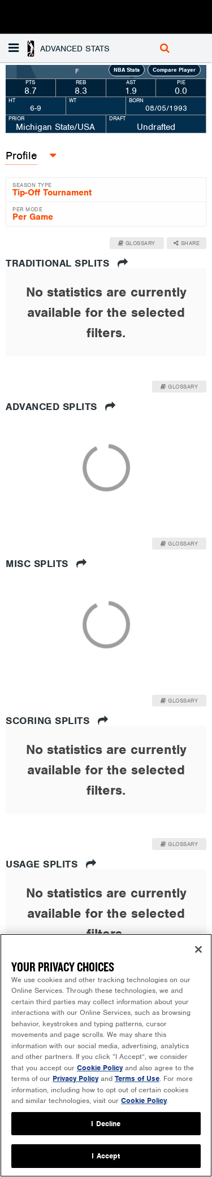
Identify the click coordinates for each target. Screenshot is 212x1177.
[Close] (198, 949)
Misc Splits (46, 563)
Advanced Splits (61, 406)
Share (187, 243)
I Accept (106, 1156)
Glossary (136, 243)
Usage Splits (51, 864)
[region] (106, 1055)
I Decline (105, 1123)
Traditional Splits (67, 263)
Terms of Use (137, 1078)
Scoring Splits (57, 720)
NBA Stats (127, 69)
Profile (21, 156)
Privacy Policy (75, 1078)
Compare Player (174, 69)
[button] (60, 48)
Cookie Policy (100, 1068)
